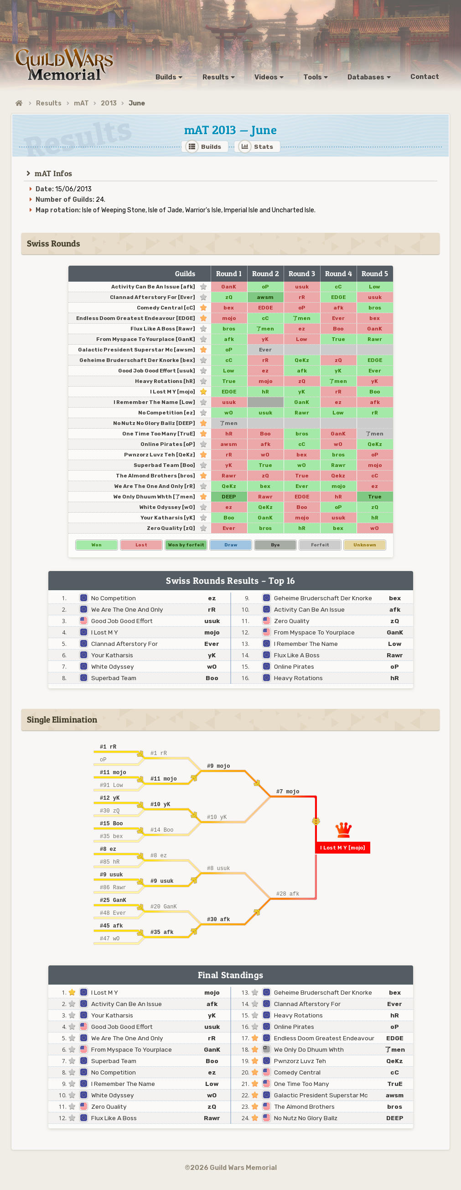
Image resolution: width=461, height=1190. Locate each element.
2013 (109, 103)
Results (49, 103)
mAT (81, 103)
